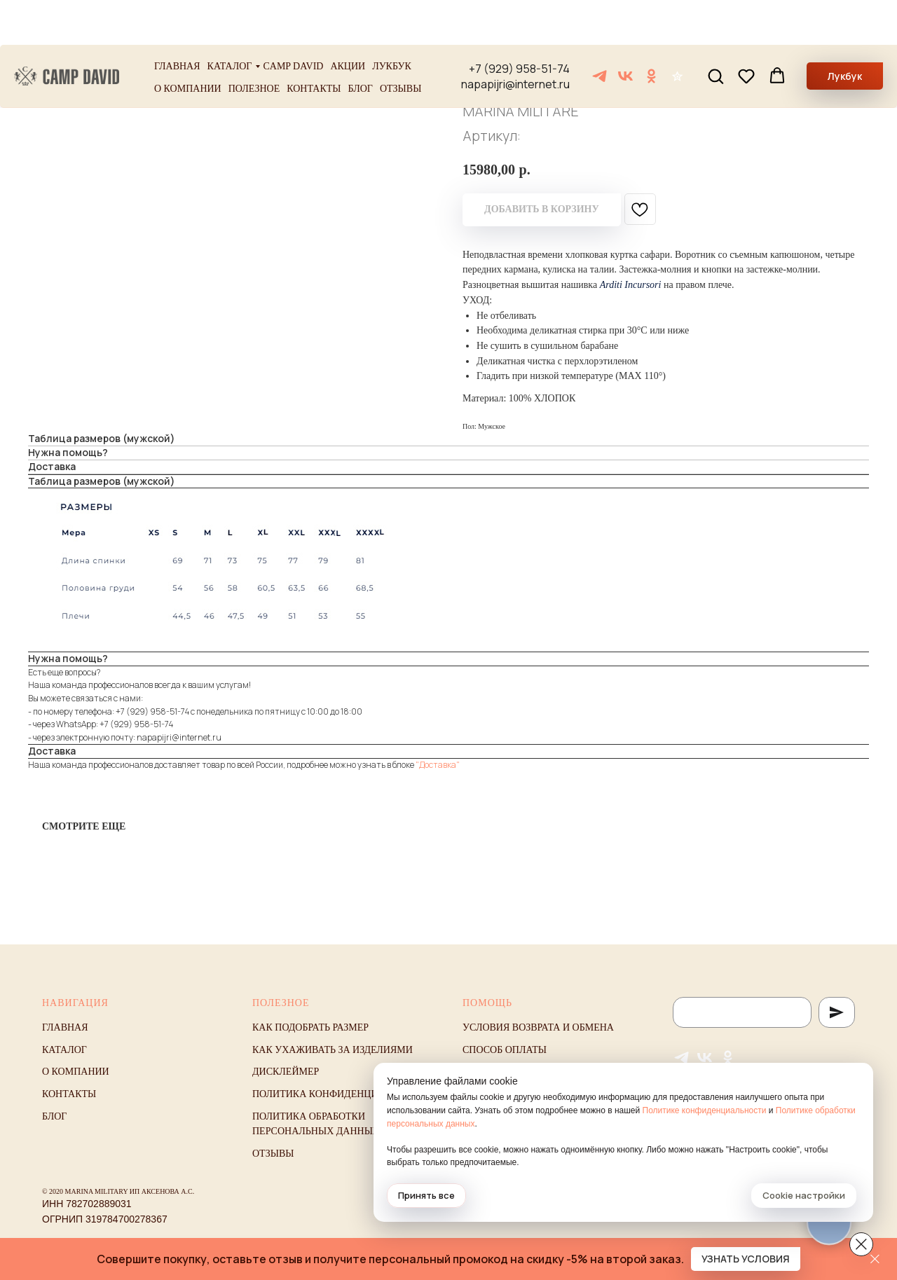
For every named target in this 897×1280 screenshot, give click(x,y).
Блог (360, 44)
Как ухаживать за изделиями (332, 1050)
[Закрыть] (875, 1259)
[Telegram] (599, 31)
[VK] (625, 31)
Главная (177, 21)
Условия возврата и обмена (538, 1027)
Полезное (254, 44)
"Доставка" (438, 765)
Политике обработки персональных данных (645, 1124)
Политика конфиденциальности (342, 1094)
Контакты (314, 44)
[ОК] (651, 31)
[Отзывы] (677, 31)
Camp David (293, 21)
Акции (347, 21)
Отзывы (400, 44)
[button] (715, 30)
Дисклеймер (285, 1071)
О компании (187, 44)
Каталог (229, 21)
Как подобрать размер (310, 1027)
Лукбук (391, 21)
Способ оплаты (505, 1050)
